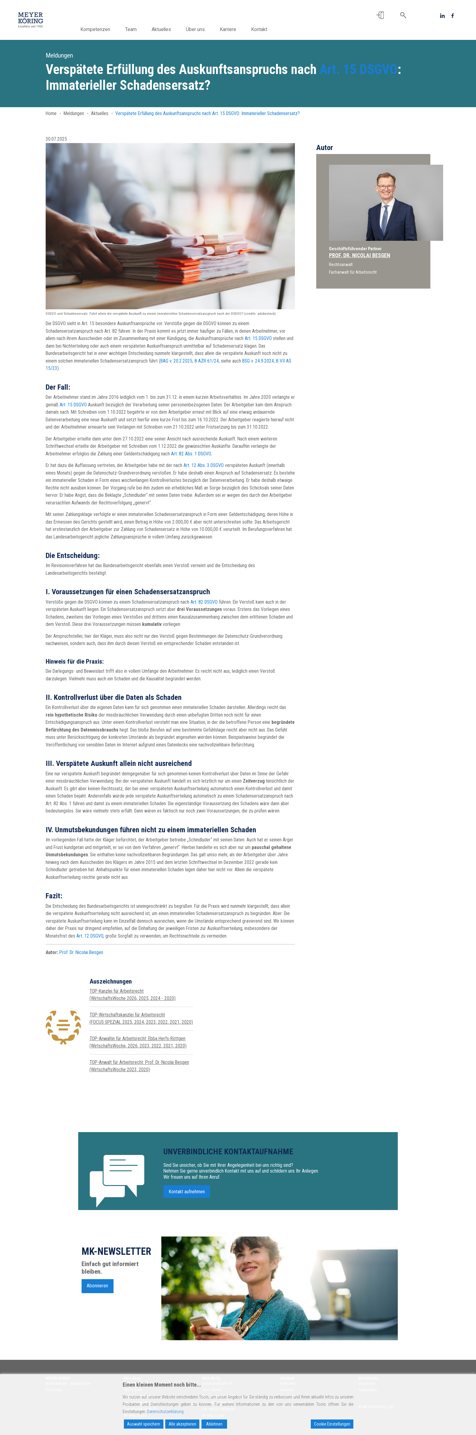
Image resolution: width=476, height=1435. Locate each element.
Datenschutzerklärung (165, 1411)
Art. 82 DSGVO (204, 602)
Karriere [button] (241, 29)
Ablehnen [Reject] (214, 1424)
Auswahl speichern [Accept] (143, 1424)
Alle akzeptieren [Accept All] (182, 1424)
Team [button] (144, 29)
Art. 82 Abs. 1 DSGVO (191, 454)
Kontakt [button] (272, 29)
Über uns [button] (208, 29)
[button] (380, 15)
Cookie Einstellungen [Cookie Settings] (332, 1424)
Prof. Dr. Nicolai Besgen (81, 952)
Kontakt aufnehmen (187, 1202)
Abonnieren (97, 1297)
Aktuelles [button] (174, 29)
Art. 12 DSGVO (89, 936)
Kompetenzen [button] (109, 29)
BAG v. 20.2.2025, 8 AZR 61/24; (190, 361)
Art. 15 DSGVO (358, 69)
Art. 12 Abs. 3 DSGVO (204, 465)
